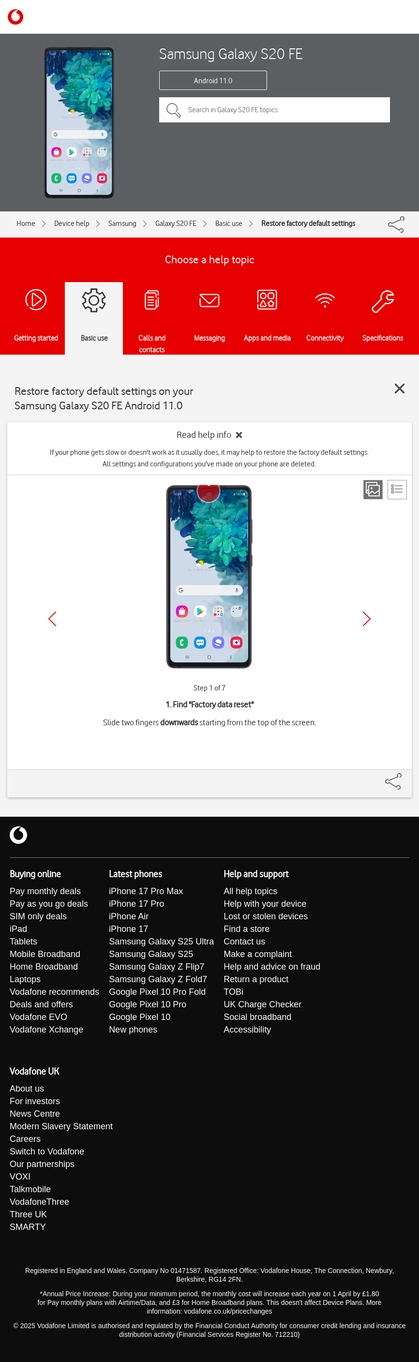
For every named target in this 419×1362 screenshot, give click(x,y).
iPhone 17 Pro (136, 904)
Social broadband (257, 1017)
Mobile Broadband (45, 954)
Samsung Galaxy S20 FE (231, 53)
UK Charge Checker (262, 1004)
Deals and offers (41, 1004)
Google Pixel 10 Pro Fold (157, 992)
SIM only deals (38, 916)
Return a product (256, 979)
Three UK (28, 1214)
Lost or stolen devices (266, 916)
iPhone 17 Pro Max (146, 891)
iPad (18, 929)
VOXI (20, 1177)
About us (27, 1088)
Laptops (25, 979)
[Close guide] (399, 388)
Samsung (122, 223)
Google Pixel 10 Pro (147, 1004)
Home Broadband (44, 967)
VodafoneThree (39, 1202)
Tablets (23, 941)
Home (25, 223)
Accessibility (247, 1029)
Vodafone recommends (54, 992)
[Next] (367, 619)
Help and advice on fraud (272, 967)
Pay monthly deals (45, 891)
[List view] (397, 489)
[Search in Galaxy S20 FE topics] (274, 109)
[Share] (405, 776)
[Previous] (52, 619)
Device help (72, 223)
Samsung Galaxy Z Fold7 (158, 979)
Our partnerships (42, 1164)
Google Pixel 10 (139, 1017)
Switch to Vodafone (47, 1151)
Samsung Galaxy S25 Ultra (161, 941)
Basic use (228, 223)
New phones (133, 1029)
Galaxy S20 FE (175, 223)
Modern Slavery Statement (61, 1126)
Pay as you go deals (49, 904)
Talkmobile (30, 1189)
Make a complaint (258, 954)
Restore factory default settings (308, 223)
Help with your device (265, 904)
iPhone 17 (128, 929)
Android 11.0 (213, 80)
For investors (35, 1101)
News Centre (35, 1114)
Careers (25, 1139)
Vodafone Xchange (46, 1029)
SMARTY (28, 1227)
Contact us (244, 941)
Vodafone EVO (38, 1017)
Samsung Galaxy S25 (151, 954)
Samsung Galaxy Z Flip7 (156, 967)
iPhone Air (129, 916)
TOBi (233, 992)
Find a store (246, 929)
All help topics (250, 891)
